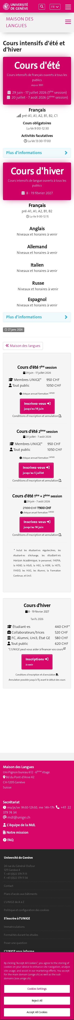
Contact (8, 886)
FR (53, 7)
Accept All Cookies (37, 1014)
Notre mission (17, 832)
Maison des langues (19, 22)
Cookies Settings (37, 991)
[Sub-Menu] (67, 22)
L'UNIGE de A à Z (14, 902)
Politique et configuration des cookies (26, 910)
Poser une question (15, 943)
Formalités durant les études (21, 935)
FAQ (10, 840)
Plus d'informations (24, 152)
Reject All (37, 1002)
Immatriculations (14, 927)
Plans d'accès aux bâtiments (20, 894)
